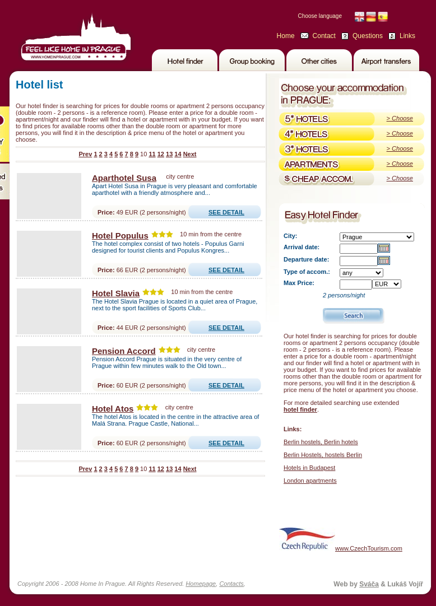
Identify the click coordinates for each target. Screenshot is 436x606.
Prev (85, 154)
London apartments (310, 480)
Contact (324, 36)
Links (407, 36)
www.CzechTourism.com (340, 539)
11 (152, 154)
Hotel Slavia (116, 293)
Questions (367, 36)
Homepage (200, 583)
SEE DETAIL (226, 212)
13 (169, 154)
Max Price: (299, 282)
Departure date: (306, 259)
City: (290, 235)
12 (160, 154)
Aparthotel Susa (124, 178)
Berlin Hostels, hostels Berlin (323, 454)
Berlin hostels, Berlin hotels (321, 442)
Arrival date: (301, 247)
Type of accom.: (307, 271)
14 (177, 154)
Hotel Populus (120, 235)
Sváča (369, 584)
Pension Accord (124, 351)
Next (190, 154)
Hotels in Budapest (309, 467)
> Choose (400, 118)
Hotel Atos (112, 408)
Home (286, 36)
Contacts (231, 583)
